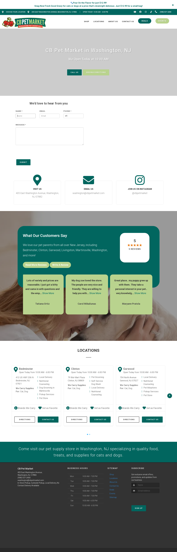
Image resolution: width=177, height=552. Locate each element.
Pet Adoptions (150, 387)
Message (21, 125)
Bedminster (30, 250)
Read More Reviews (36, 264)
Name (19, 111)
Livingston (68, 250)
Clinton (43, 250)
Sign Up (139, 508)
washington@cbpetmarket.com (31, 480)
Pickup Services (46, 394)
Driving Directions (96, 72)
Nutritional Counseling (44, 382)
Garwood (54, 250)
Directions (24, 419)
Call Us (74, 72)
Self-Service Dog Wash (97, 382)
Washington (99, 250)
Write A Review (60, 264)
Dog (26, 391)
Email (42, 111)
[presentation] (36, 153)
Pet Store (43, 398)
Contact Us (48, 419)
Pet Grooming (97, 377)
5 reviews (135, 249)
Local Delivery (45, 377)
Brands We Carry (24, 408)
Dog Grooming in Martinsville (46, 389)
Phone (67, 111)
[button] (85, 321)
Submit (23, 162)
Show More (50, 293)
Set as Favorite (48, 408)
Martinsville (83, 250)
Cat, (22, 391)
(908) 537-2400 (24, 478)
